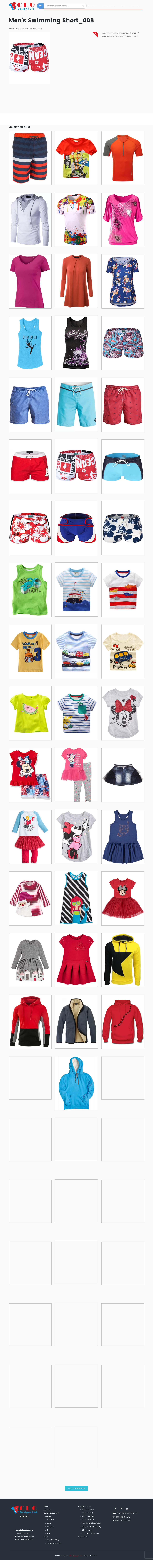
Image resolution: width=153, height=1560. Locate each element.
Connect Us (135, 6)
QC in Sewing (87, 1530)
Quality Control (108, 6)
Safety (122, 6)
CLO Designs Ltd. (76, 1556)
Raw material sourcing (91, 1523)
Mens (49, 1523)
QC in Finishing (88, 1519)
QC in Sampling (88, 1516)
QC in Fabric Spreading (91, 1526)
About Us (47, 1510)
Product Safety (53, 1540)
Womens (50, 1526)
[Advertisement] (119, 74)
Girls (49, 1530)
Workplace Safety (54, 1543)
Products (47, 1517)
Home (46, 1506)
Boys (49, 1533)
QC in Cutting (87, 1513)
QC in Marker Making (90, 1533)
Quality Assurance (89, 6)
